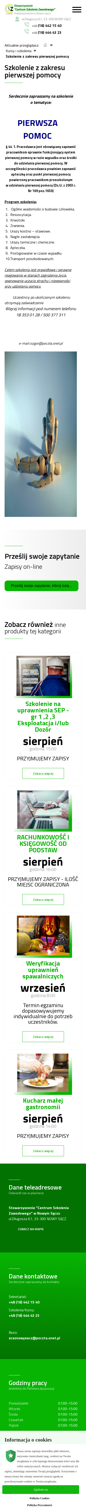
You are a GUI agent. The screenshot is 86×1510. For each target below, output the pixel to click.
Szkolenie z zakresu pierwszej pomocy (37, 56)
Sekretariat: (24, 1299)
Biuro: (34, 1335)
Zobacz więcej (43, 773)
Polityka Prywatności (39, 1505)
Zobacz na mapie (31, 1229)
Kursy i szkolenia (18, 51)
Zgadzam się (41, 1489)
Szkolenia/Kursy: (24, 1312)
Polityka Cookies (39, 1498)
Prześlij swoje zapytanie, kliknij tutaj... (41, 586)
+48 (43, 25)
